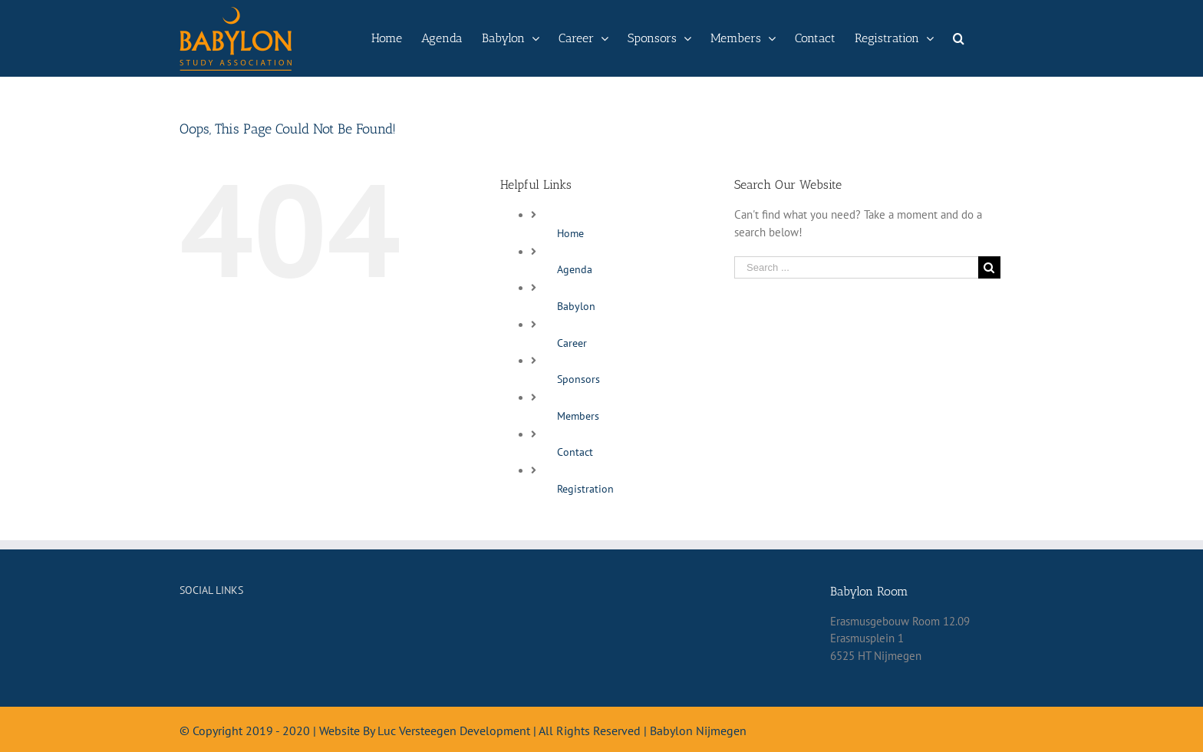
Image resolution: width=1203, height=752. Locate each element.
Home (570, 233)
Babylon (576, 306)
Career (572, 343)
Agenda (574, 269)
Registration (585, 489)
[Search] (958, 38)
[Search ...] (856, 267)
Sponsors (578, 379)
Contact (575, 452)
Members (578, 416)
